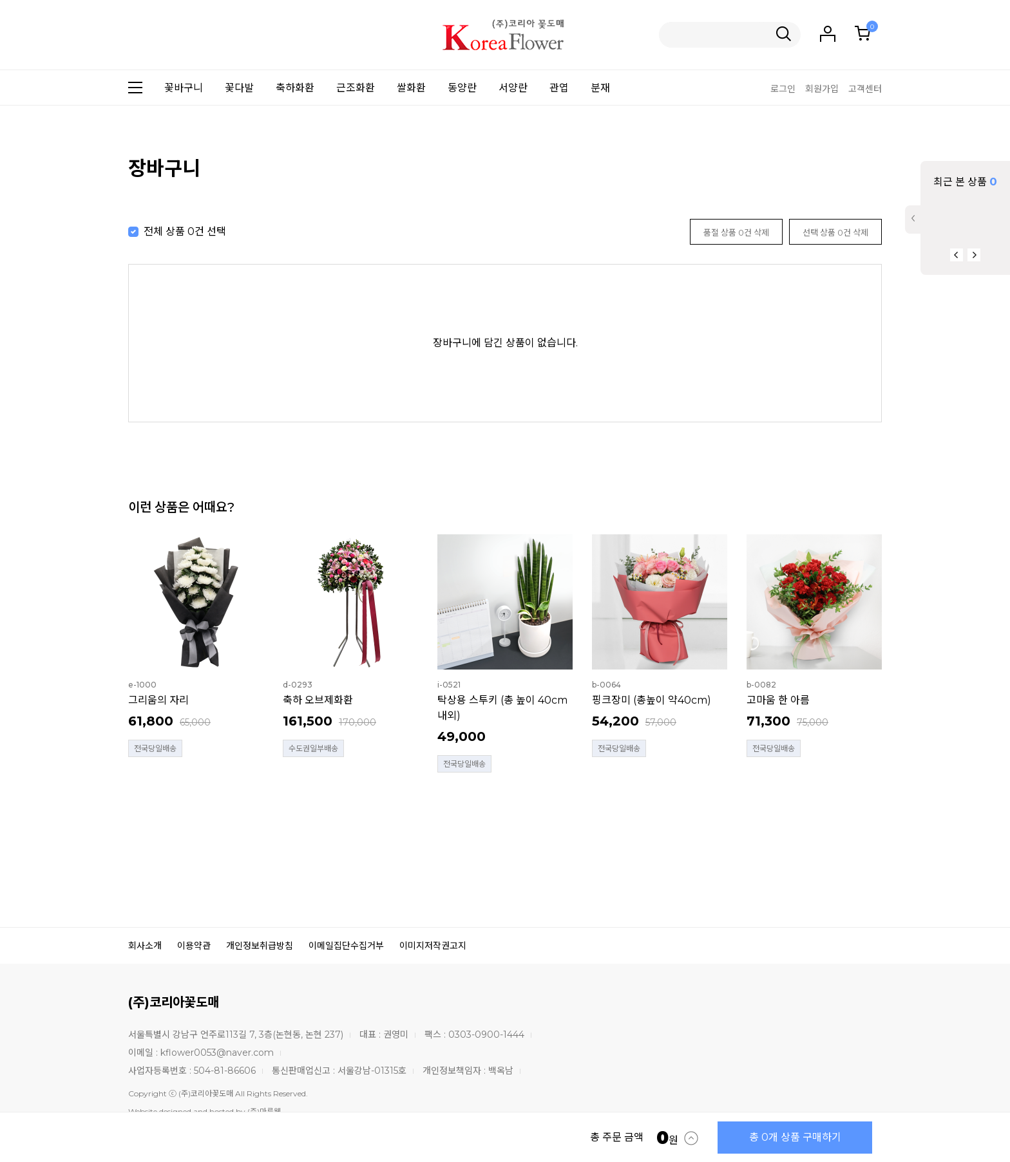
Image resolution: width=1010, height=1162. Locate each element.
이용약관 (194, 945)
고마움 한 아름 (778, 700)
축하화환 (295, 88)
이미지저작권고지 (432, 945)
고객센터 (865, 89)
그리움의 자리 (158, 700)
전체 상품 (164, 231)
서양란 (513, 88)
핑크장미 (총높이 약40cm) (651, 700)
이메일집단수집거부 (346, 945)
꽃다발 (239, 88)
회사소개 (145, 945)
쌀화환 (411, 88)
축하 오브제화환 (318, 700)
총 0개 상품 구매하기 (795, 1137)
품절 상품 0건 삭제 (736, 232)
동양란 (462, 88)
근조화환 (355, 88)
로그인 (783, 89)
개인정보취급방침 (259, 945)
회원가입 (822, 89)
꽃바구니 (183, 88)
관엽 (559, 88)
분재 (600, 88)
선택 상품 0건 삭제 (835, 232)
